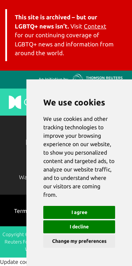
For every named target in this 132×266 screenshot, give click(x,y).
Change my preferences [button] (79, 241)
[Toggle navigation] (118, 30)
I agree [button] (79, 212)
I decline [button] (79, 226)
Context (95, 26)
